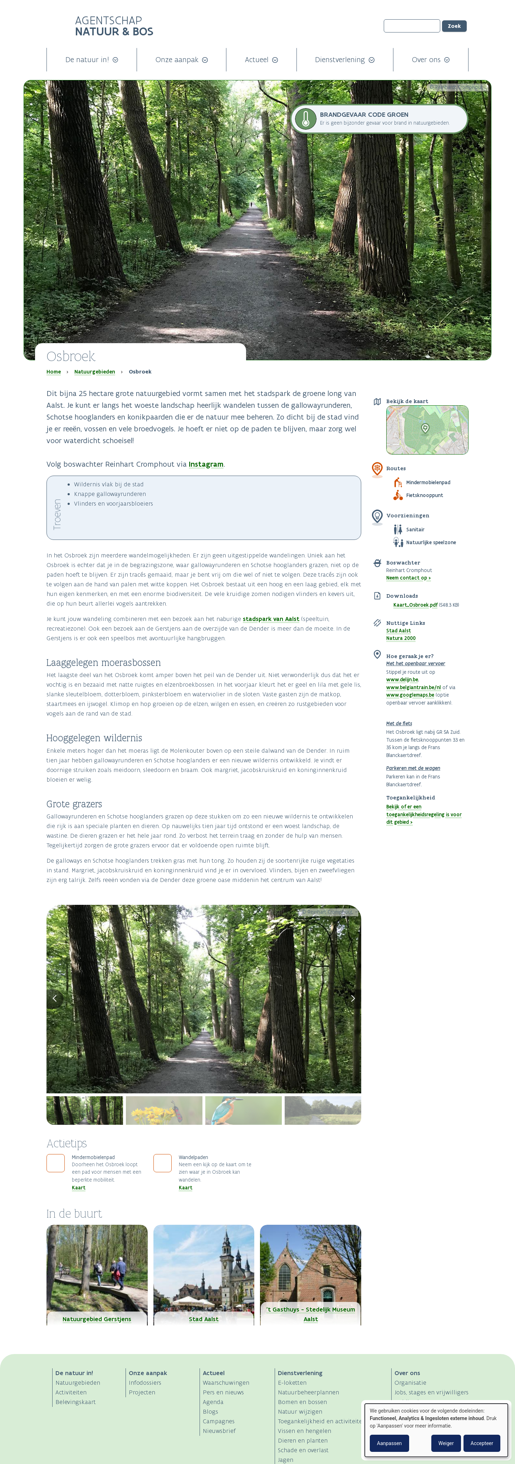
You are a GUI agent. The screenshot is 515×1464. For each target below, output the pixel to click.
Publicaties (409, 1402)
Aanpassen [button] (389, 1443)
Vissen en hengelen (304, 1431)
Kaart (78, 1187)
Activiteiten (71, 1392)
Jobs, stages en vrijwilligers (431, 1392)
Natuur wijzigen (300, 1411)
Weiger (446, 1443)
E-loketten (292, 1383)
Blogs (210, 1411)
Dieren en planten (303, 1440)
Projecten (142, 1392)
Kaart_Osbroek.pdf (415, 605)
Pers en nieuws (223, 1392)
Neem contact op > (408, 578)
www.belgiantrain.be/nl (413, 687)
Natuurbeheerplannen (308, 1392)
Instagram (206, 464)
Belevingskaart (75, 1402)
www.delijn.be (402, 679)
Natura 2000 (401, 638)
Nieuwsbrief (219, 1431)
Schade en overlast (303, 1450)
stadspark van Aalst (271, 619)
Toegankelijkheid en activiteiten (322, 1421)
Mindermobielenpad (428, 482)
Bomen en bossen (302, 1402)
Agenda (213, 1402)
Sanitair (415, 529)
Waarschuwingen (226, 1383)
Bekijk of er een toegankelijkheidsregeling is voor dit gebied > (424, 814)
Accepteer (482, 1443)
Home (53, 371)
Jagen (285, 1460)
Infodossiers (145, 1383)
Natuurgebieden (94, 371)
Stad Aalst (398, 630)
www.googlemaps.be (410, 695)
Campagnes (219, 1421)
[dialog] (436, 1430)
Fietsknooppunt (424, 495)
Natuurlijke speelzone (431, 542)
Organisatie (410, 1383)
